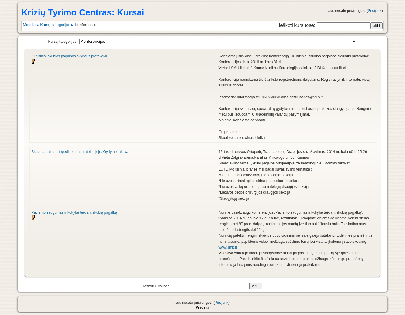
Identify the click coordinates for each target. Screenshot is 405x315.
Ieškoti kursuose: (298, 25)
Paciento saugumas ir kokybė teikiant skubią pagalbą (74, 212)
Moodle (29, 24)
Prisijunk (374, 10)
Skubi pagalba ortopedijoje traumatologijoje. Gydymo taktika (79, 152)
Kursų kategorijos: (62, 41)
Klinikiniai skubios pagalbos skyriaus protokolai (69, 56)
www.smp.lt (227, 247)
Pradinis (202, 307)
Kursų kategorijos (55, 24)
